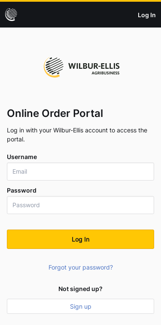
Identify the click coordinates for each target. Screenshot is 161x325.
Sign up (80, 306)
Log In (147, 14)
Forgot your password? (81, 267)
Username (22, 157)
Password (21, 190)
